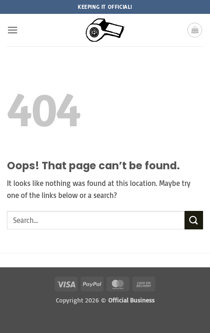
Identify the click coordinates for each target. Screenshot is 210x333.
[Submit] (194, 220)
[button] (12, 29)
